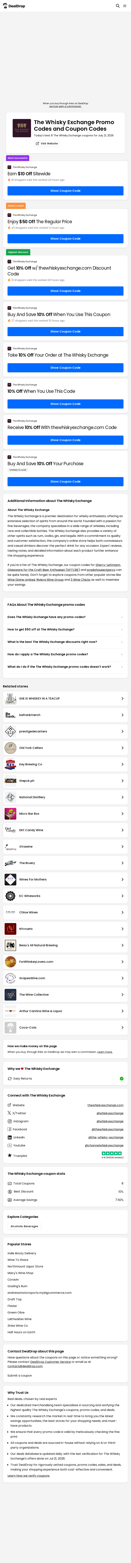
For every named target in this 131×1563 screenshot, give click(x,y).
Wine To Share (18, 1260)
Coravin (13, 1279)
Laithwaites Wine (20, 1319)
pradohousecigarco (101, 570)
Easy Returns (22, 1078)
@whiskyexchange (110, 1113)
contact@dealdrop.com (25, 1366)
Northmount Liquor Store (25, 1266)
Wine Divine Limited (21, 580)
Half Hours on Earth (21, 1332)
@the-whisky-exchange (105, 1137)
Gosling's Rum (17, 1286)
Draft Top (15, 1299)
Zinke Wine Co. (18, 1326)
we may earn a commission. (65, 106)
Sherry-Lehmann (108, 565)
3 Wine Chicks (80, 580)
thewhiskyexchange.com (105, 1105)
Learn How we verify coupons (29, 1476)
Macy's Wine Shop (20, 1273)
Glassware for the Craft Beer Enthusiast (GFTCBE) (44, 570)
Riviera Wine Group (50, 580)
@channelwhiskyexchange (104, 1145)
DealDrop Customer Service (50, 1362)
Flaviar (12, 1306)
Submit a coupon (20, 1375)
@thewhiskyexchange (107, 1129)
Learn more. (105, 1052)
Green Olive (16, 1312)
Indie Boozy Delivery (22, 1253)
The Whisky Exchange (25, 167)
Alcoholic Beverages (24, 1226)
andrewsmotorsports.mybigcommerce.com (40, 1293)
